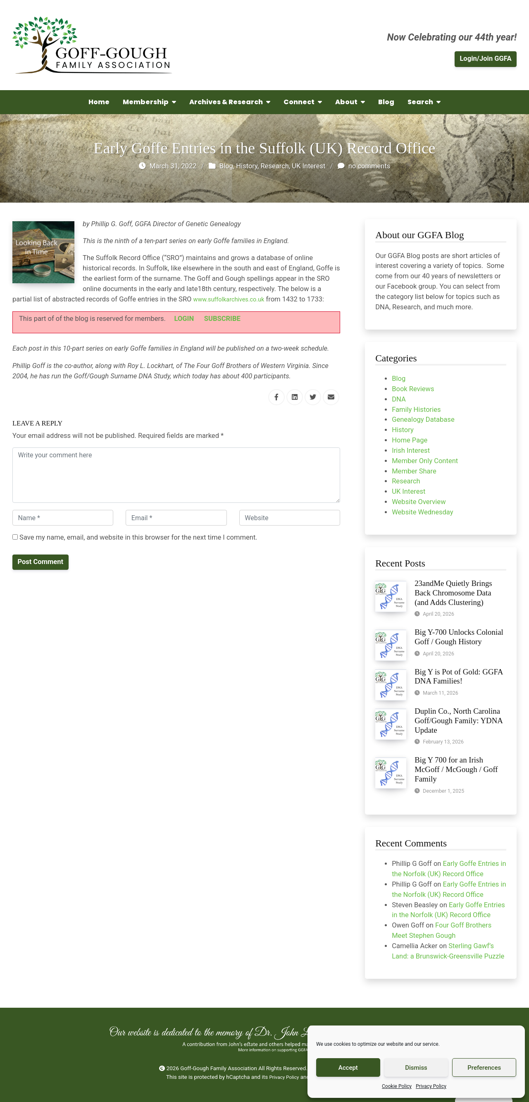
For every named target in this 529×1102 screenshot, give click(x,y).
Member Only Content (425, 461)
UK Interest (308, 166)
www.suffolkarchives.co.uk (234, 299)
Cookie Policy (397, 1086)
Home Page (409, 440)
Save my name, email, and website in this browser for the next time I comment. (134, 537)
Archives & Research (229, 102)
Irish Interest (411, 450)
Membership (149, 102)
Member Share (414, 471)
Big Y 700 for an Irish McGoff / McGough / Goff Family (456, 769)
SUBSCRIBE (222, 319)
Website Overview (419, 502)
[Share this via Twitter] (313, 397)
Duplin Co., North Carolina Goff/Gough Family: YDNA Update (459, 720)
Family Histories (416, 410)
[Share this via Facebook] (276, 397)
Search (424, 102)
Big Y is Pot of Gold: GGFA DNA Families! (459, 676)
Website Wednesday (422, 512)
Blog (386, 102)
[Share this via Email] (331, 397)
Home (99, 102)
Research (274, 166)
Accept (348, 1067)
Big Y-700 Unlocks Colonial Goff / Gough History (459, 637)
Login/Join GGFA (485, 58)
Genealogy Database (423, 419)
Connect (303, 102)
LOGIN (184, 319)
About (350, 102)
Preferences (484, 1067)
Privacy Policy (431, 1086)
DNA (399, 399)
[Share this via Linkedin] (294, 397)
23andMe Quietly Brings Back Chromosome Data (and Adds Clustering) (453, 592)
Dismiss (416, 1067)
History (246, 166)
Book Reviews (413, 389)
